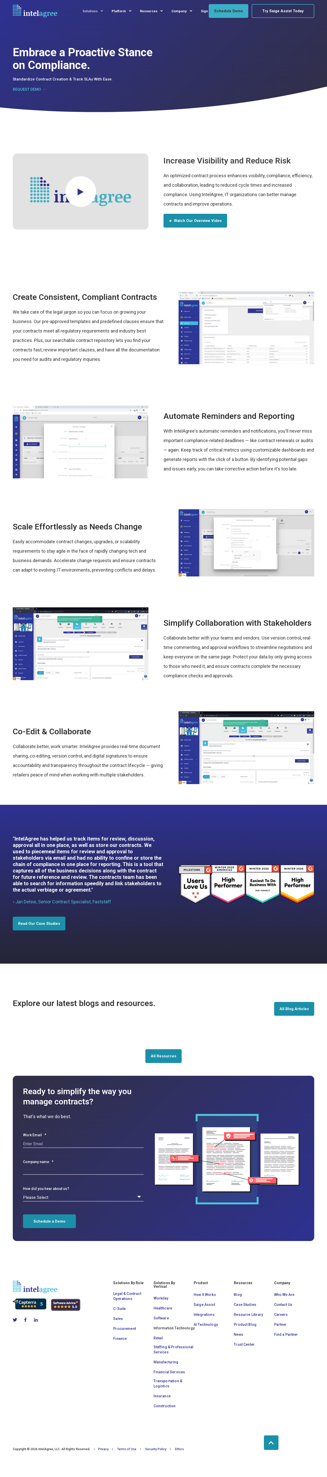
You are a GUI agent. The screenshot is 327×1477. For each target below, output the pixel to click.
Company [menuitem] (179, 11)
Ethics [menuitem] (179, 1449)
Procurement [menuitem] (124, 1329)
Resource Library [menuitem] (248, 1315)
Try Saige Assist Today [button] (283, 11)
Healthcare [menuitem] (163, 1308)
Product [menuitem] (201, 1283)
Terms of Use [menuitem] (126, 1449)
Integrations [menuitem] (204, 1315)
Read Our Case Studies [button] (39, 923)
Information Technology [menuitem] (174, 1328)
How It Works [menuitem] (205, 1295)
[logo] (35, 1287)
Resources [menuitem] (148, 11)
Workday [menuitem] (161, 1298)
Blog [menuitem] (238, 1295)
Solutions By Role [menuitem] (128, 1283)
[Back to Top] (271, 1442)
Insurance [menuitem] (162, 1396)
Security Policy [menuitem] (155, 1449)
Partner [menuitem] (280, 1324)
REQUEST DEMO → (29, 89)
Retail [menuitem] (158, 1338)
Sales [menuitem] (118, 1319)
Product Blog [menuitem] (245, 1324)
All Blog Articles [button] (294, 1009)
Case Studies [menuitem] (245, 1305)
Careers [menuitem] (281, 1315)
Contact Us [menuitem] (283, 1305)
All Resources (163, 1056)
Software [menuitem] (161, 1318)
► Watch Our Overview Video (195, 220)
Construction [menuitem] (165, 1406)
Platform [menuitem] (119, 11)
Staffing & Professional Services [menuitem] (173, 1349)
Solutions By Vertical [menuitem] (164, 1285)
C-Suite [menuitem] (119, 1309)
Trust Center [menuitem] (244, 1344)
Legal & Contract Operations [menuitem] (127, 1296)
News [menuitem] (238, 1334)
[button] (80, 191)
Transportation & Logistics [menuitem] (168, 1383)
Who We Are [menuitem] (284, 1295)
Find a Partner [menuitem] (286, 1334)
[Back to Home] (35, 11)
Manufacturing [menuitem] (166, 1362)
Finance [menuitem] (120, 1339)
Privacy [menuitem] (103, 1449)
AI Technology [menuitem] (206, 1324)
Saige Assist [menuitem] (204, 1305)
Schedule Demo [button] (228, 11)
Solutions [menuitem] (90, 11)
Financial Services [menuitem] (169, 1372)
